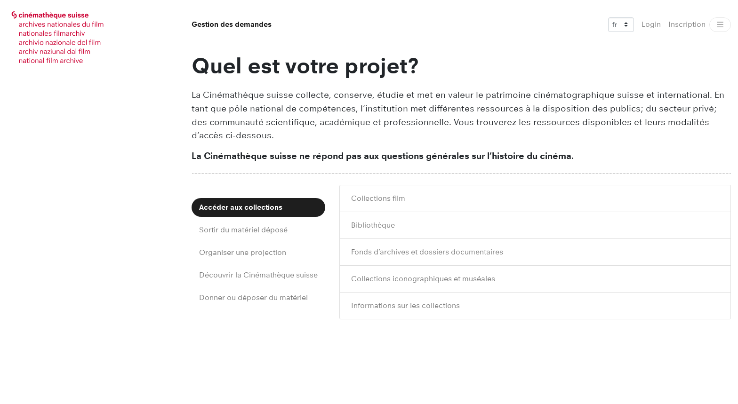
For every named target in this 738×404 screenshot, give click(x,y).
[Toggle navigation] (720, 24)
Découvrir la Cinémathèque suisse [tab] (258, 274)
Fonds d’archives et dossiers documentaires (427, 251)
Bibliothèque (373, 225)
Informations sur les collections (405, 305)
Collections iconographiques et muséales (423, 278)
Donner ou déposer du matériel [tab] (253, 297)
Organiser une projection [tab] (242, 252)
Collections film (378, 198)
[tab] (258, 207)
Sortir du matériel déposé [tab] (243, 229)
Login (651, 24)
